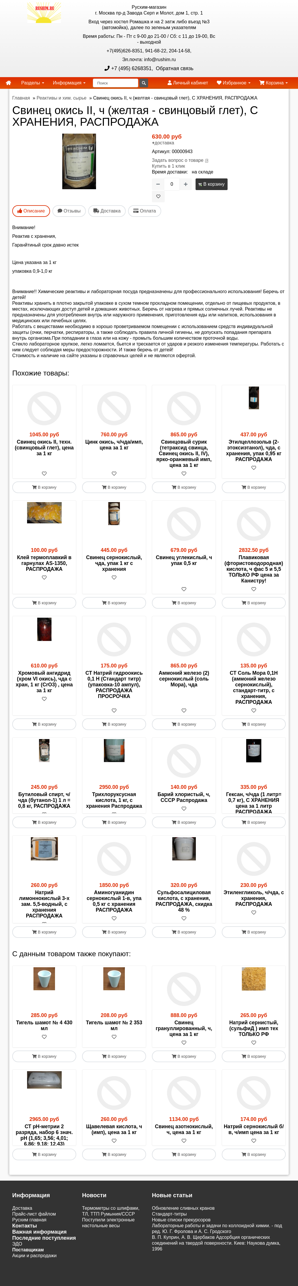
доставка (164, 142)
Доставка (22, 1237)
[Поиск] (115, 83)
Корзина (273, 82)
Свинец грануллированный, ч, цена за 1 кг (184, 1046)
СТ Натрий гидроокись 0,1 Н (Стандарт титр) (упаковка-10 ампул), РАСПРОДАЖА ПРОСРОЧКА (114, 684)
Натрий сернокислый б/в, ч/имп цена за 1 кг (254, 1147)
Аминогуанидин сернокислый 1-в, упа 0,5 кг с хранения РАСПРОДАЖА (114, 912)
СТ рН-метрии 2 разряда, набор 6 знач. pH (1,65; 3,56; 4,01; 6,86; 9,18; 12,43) (44, 1152)
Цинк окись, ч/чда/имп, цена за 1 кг (114, 445)
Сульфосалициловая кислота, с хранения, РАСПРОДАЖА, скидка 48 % (184, 912)
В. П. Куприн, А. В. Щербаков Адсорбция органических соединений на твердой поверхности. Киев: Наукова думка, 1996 (216, 1272)
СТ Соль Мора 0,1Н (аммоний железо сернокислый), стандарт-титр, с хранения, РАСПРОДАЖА (254, 687)
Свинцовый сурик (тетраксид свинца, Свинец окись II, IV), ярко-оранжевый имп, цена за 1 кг (184, 453)
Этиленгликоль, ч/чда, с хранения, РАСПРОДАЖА (254, 910)
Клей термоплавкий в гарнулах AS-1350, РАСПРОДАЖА (44, 563)
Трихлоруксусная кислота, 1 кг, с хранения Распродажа (114, 800)
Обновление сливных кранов (183, 1237)
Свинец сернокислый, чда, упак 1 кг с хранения (114, 563)
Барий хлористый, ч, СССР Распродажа (184, 797)
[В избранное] (158, 196)
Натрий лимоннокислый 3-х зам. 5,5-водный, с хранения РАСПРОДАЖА (44, 915)
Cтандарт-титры (169, 1243)
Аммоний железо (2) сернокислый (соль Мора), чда (184, 679)
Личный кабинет (188, 82)
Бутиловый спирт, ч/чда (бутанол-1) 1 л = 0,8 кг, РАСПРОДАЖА (44, 800)
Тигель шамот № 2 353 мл (114, 1043)
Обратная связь (174, 68)
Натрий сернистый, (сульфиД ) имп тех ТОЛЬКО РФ (253, 1046)
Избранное (234, 82)
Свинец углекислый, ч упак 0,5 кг (184, 560)
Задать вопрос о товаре (177, 160)
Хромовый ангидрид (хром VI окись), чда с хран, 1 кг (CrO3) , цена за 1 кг (44, 681)
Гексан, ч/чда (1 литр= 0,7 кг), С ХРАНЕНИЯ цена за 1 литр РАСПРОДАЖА (253, 803)
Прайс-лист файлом (34, 1243)
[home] (8, 83)
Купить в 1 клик (168, 166)
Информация (69, 82)
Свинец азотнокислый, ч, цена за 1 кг (184, 1147)
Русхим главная (29, 1248)
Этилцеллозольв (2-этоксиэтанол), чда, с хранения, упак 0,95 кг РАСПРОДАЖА (253, 450)
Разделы (32, 82)
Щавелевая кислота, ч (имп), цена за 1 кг (114, 1147)
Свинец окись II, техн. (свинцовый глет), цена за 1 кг (44, 447)
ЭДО (17, 1273)
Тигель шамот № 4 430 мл (44, 1043)
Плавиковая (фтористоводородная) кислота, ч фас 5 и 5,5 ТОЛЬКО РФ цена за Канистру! (253, 569)
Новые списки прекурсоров (181, 1248)
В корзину (211, 184)
